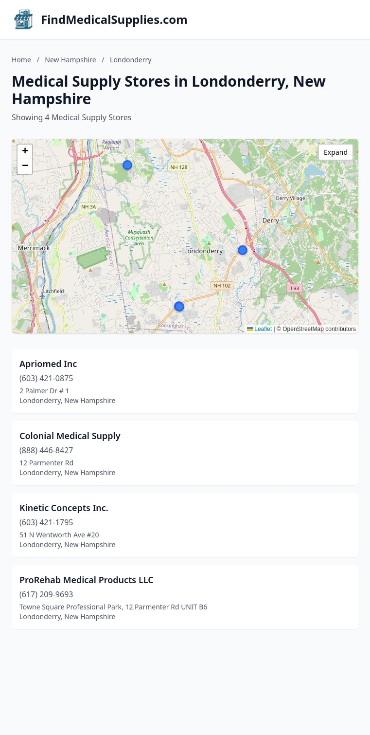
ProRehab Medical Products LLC (86, 580)
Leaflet (259, 329)
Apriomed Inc (48, 363)
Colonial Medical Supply (70, 435)
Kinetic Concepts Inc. (63, 508)
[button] (242, 250)
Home (21, 59)
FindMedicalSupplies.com (114, 19)
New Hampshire (70, 59)
